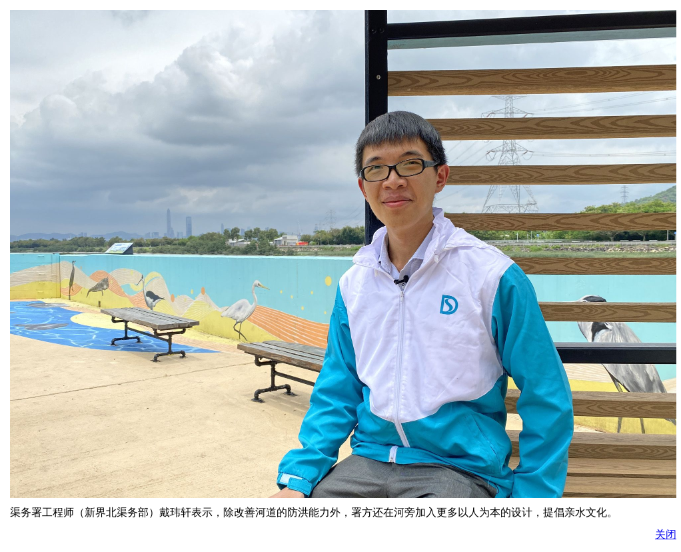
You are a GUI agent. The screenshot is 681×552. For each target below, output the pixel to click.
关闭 (665, 534)
